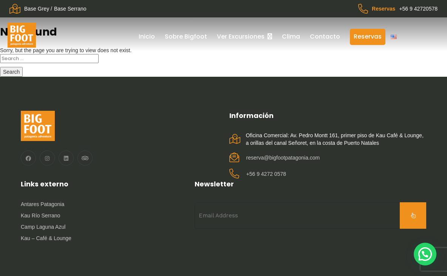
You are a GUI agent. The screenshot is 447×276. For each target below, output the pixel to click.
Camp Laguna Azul (43, 227)
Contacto (325, 36)
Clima (291, 36)
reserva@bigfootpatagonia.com (283, 158)
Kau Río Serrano (40, 215)
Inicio (147, 36)
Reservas (368, 36)
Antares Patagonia (42, 204)
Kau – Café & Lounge (46, 238)
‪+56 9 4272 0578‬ (266, 174)
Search (11, 72)
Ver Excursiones (240, 36)
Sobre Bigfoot (186, 36)
